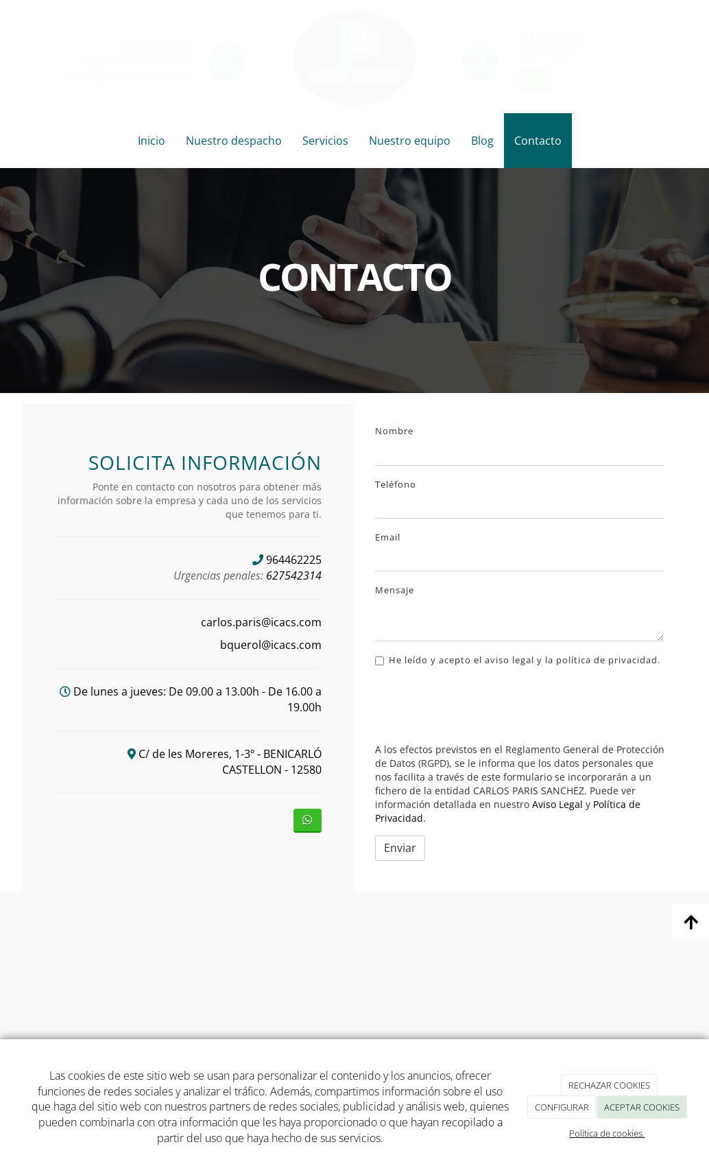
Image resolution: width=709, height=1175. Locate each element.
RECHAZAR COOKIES (609, 1085)
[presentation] (479, 706)
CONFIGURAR (562, 1107)
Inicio (151, 140)
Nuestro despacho (234, 140)
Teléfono (395, 484)
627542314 (294, 575)
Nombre (394, 431)
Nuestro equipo (409, 140)
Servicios (325, 140)
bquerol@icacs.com (137, 61)
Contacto (538, 140)
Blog (482, 140)
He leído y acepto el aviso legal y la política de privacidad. (517, 660)
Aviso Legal (557, 804)
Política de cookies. (607, 1133)
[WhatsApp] (534, 80)
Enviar (400, 847)
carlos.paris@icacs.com (127, 76)
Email (387, 537)
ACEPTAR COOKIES (642, 1107)
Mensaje (394, 590)
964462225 (548, 54)
